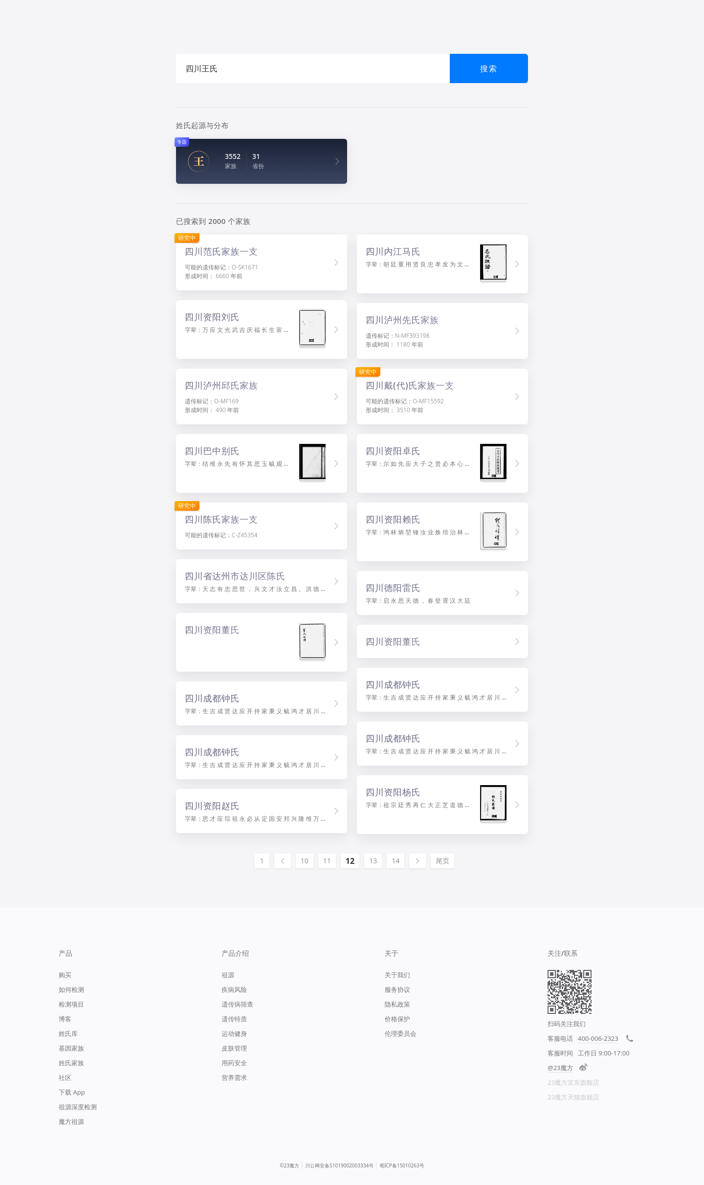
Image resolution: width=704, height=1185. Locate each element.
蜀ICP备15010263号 (401, 1165)
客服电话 (560, 1038)
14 (395, 860)
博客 (65, 1018)
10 (304, 860)
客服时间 (560, 1053)
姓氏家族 (71, 1062)
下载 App (72, 1092)
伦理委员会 (401, 1033)
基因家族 (71, 1048)
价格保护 (397, 1018)
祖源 (227, 974)
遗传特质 (234, 1018)
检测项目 (71, 1004)
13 (373, 860)
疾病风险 (234, 989)
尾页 (442, 860)
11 (327, 860)
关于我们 (397, 974)
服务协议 (397, 989)
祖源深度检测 (78, 1106)
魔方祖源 (71, 1121)
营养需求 (234, 1077)
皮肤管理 (234, 1048)
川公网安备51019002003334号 (339, 1165)
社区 (65, 1077)
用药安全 (234, 1062)
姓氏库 (68, 1033)
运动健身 (234, 1033)
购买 (65, 974)
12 (350, 861)
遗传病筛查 (237, 1004)
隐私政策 (397, 1004)
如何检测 (71, 989)
